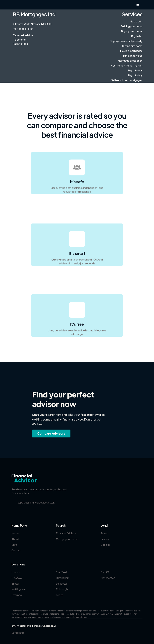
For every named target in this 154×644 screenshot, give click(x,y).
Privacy (105, 539)
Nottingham (19, 589)
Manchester (108, 578)
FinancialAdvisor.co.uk (44, 625)
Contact (16, 550)
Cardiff (105, 572)
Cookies (105, 544)
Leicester (61, 583)
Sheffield (61, 572)
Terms (104, 533)
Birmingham (62, 578)
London (16, 572)
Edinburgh (62, 589)
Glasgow (17, 578)
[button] (137, 4)
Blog (14, 544)
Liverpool (17, 595)
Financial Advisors (66, 533)
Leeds (59, 595)
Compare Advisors (51, 435)
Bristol (15, 583)
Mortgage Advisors (67, 539)
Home (15, 533)
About (15, 539)
